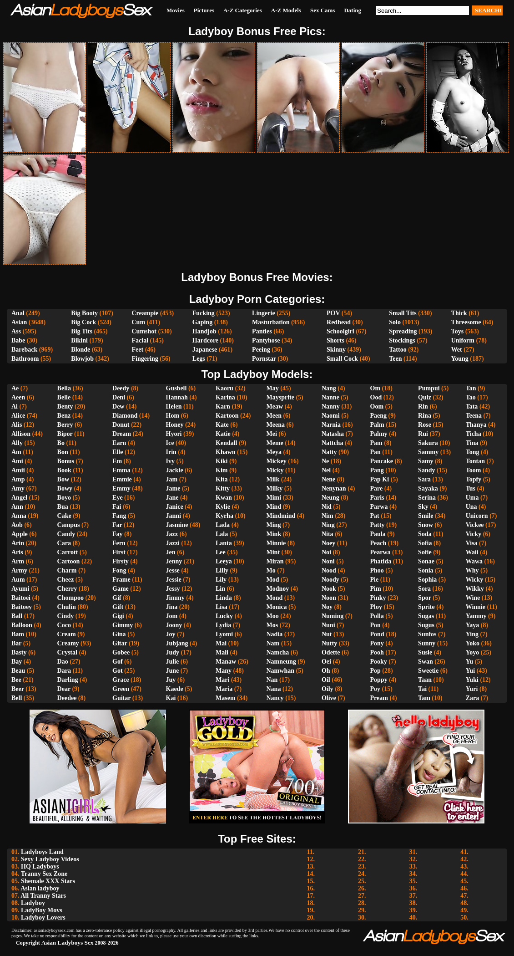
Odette (331, 652)
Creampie (144, 313)
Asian (19, 322)
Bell (16, 698)
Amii (18, 470)
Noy (327, 606)
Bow (63, 479)
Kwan (224, 497)
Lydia (223, 625)
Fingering (144, 358)
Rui (423, 433)
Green (120, 688)
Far (117, 524)
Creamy (68, 643)
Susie (425, 652)
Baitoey (21, 606)
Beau (18, 670)
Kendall (226, 443)
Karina (225, 397)
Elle (117, 452)
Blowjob (82, 358)
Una (471, 506)
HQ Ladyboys (40, 866)
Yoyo (472, 652)
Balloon (21, 625)
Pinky (378, 597)
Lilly (222, 570)
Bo (61, 443)
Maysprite (280, 397)
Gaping (202, 322)
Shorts (335, 340)
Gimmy (122, 625)
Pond (377, 634)
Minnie (276, 543)
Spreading (403, 331)
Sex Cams (322, 10)
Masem (226, 698)
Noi (326, 552)
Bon (62, 452)
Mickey (277, 461)
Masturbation (270, 322)
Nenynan (334, 488)
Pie (374, 579)
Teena (474, 415)
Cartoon (68, 561)
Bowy (64, 488)
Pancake (381, 461)
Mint (273, 552)
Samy (425, 461)
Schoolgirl (340, 331)
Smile (425, 515)
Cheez (65, 579)
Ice (170, 443)
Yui (470, 670)
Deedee (67, 698)
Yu (470, 661)
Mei (272, 433)
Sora (424, 588)
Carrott (67, 552)
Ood (376, 397)
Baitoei (20, 597)
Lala (222, 534)
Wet (456, 349)
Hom (173, 415)
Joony (174, 625)
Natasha (333, 433)
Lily (221, 579)
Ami (17, 461)
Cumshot (143, 331)
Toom (473, 470)
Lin (220, 588)
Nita (327, 534)
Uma (472, 497)
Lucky (224, 616)
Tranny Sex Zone (44, 873)
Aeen (18, 397)
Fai (116, 506)
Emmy (121, 488)
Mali (222, 652)
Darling (67, 679)
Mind (274, 506)
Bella (64, 388)
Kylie (223, 506)
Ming (274, 524)
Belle (64, 397)
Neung (330, 497)
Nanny (331, 406)
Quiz (424, 397)
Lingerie (263, 313)
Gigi (118, 616)
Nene (328, 479)
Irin (171, 452)
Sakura (428, 443)
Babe (18, 340)
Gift (117, 606)
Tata (472, 406)
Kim (221, 470)
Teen (395, 358)
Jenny (174, 561)
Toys (457, 331)
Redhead (339, 322)
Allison (20, 433)
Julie (172, 661)
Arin (17, 543)
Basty (18, 652)
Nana (274, 688)
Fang (119, 515)
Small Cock (342, 358)
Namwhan (280, 670)
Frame (121, 579)
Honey (175, 424)
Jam (172, 479)
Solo (395, 322)
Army (19, 570)
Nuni (328, 625)
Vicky (473, 534)
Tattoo (397, 349)
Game (120, 588)
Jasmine (177, 524)
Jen (171, 552)
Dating (352, 10)
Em (117, 461)
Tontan (475, 461)
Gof (117, 661)
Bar (16, 643)
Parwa (379, 506)
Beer (17, 688)
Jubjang (177, 643)
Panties (262, 331)
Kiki (221, 461)
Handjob (204, 331)
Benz (64, 415)
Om (375, 388)
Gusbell (176, 388)
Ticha (473, 433)
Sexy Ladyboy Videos (50, 859)
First (119, 552)
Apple (19, 534)
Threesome (466, 322)
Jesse (173, 570)
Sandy (426, 470)
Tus (470, 488)
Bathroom (25, 358)
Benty (65, 406)
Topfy (474, 479)
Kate (222, 424)
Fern (119, 543)
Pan (375, 452)
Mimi (274, 497)
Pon (375, 625)
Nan (272, 679)
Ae (15, 388)
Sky (423, 506)
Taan (425, 679)
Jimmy (175, 597)
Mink (274, 534)
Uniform (462, 340)
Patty (377, 524)
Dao (62, 661)
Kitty (223, 488)
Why (472, 570)
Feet (137, 349)
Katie (223, 433)
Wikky (475, 588)
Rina (424, 415)
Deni (118, 397)
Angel (19, 497)
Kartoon (227, 415)
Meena (276, 424)
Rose (424, 424)
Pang (377, 470)
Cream (66, 634)
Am (16, 452)
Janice (174, 506)
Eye (117, 497)
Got (117, 670)
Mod (273, 579)
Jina (172, 606)
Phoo (377, 570)
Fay (117, 534)
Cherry (67, 588)
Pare (376, 488)
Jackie (174, 470)
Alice (18, 415)
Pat (374, 515)
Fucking (203, 313)
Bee (16, 679)
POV (333, 313)
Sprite (426, 606)
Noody (330, 579)
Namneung (281, 661)
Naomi (331, 415)
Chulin (66, 606)
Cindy (65, 616)
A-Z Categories (242, 10)
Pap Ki (379, 479)
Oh (326, 670)
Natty (329, 452)
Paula (378, 534)
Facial (139, 340)
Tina (472, 443)
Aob (17, 524)
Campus (68, 524)
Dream (121, 433)
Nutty (329, 643)
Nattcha (332, 443)
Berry (65, 424)
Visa (472, 543)
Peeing (261, 349)
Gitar (119, 643)
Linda (224, 597)
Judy (173, 652)
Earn (119, 443)
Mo (271, 570)
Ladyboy (33, 903)
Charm (67, 570)
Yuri (472, 688)
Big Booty (84, 313)
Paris (377, 497)
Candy (66, 534)
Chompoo (70, 597)
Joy (171, 634)
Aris (17, 552)
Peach (378, 543)
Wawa (474, 561)
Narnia (331, 424)
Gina (119, 634)
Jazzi (173, 543)
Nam (273, 643)
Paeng (378, 415)
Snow (425, 524)
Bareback (24, 349)
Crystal (67, 652)
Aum (18, 579)
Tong (472, 452)
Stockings (402, 340)
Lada (223, 524)
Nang (329, 388)
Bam (17, 634)
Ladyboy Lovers (43, 917)
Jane (172, 497)
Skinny (336, 349)
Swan (425, 661)
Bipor (65, 433)
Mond (275, 597)
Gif (116, 597)
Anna (18, 515)
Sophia (427, 579)
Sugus (426, 625)
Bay (16, 661)
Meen (274, 415)
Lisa (221, 606)
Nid (327, 506)
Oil (326, 679)
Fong (119, 570)
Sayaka (428, 488)
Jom (172, 616)
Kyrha (224, 515)
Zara (472, 698)
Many (224, 670)
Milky (275, 488)
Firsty (120, 561)
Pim (375, 588)
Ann (17, 506)
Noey (328, 543)
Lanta (224, 543)
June (172, 670)
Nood (329, 570)
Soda (425, 534)
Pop (375, 670)
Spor (424, 597)
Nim (327, 515)
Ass (16, 331)
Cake (64, 515)
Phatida (381, 561)
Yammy (476, 616)
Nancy (275, 698)
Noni (328, 561)
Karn (223, 406)
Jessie (173, 579)
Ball (16, 616)
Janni (173, 515)
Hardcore (205, 340)
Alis (16, 424)
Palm (377, 424)
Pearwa (380, 552)
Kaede (174, 688)
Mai (221, 643)
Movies (175, 10)
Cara (64, 543)
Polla (377, 616)
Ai (14, 406)
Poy (375, 688)
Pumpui (428, 388)
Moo (273, 616)
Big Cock (83, 322)
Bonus (65, 461)
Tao (471, 397)
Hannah (177, 397)
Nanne (330, 397)
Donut (120, 424)
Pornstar (264, 358)
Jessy (173, 588)
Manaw (226, 661)
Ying (472, 634)
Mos (272, 625)
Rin (423, 406)
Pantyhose (266, 340)
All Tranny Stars (43, 895)
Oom (377, 406)
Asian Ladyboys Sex (67, 942)
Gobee (121, 652)
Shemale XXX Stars (48, 881)
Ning (328, 524)
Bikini (79, 340)
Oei (326, 661)
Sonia (425, 570)
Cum (138, 322)
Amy (18, 488)
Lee (221, 552)
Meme (275, 443)
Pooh (377, 652)
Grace (120, 679)
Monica (277, 606)
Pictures (204, 10)
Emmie (122, 479)
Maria (224, 688)
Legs (198, 358)
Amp (18, 479)
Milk (273, 479)
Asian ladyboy (39, 888)
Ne (325, 461)
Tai (422, 688)
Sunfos (427, 634)
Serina (427, 497)
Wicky (475, 579)
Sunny (426, 643)
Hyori (174, 433)
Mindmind (281, 515)
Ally (17, 443)
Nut (327, 634)
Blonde (80, 349)
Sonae (426, 561)
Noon (329, 597)
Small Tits (403, 313)
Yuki (472, 679)
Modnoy (278, 588)
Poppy (379, 679)
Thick (459, 313)
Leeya (224, 561)
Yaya (472, 625)
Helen (174, 406)
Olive (329, 698)
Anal (18, 313)
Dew (118, 406)
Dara (64, 670)
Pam (376, 443)
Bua (62, 506)
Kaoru (224, 388)
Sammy (428, 452)
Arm (17, 561)
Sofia (425, 543)
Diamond (124, 415)
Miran (275, 561)
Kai (171, 698)
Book (64, 470)
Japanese (204, 349)
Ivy (170, 461)
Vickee (475, 524)
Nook (329, 588)
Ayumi (20, 588)
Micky (275, 470)
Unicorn (477, 515)
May (273, 388)
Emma (121, 470)
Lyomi (224, 634)
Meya (274, 452)
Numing (332, 616)
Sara (424, 479)
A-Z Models (286, 10)
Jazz (172, 534)
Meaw (275, 406)
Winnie (475, 606)
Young (460, 358)
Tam (424, 698)
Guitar (121, 698)
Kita (221, 479)
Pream (379, 698)
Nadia (275, 634)
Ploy (376, 606)
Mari (222, 679)
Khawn (226, 452)
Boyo (64, 497)
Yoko (472, 643)
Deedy (120, 388)
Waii (472, 552)
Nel (326, 470)
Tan (471, 388)
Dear (64, 688)
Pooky (378, 661)
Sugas (426, 616)
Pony (377, 643)
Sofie (425, 552)
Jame (173, 488)
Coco (64, 625)
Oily (327, 688)
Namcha (278, 652)
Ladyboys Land (42, 852)
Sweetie (428, 670)
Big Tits (81, 331)
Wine (473, 597)
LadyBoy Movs (41, 910)
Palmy (379, 433)
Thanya (476, 424)
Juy (171, 679)
